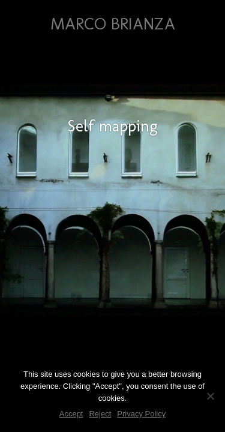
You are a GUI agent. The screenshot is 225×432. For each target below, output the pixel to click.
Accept (71, 413)
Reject (100, 413)
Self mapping (112, 126)
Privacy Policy (141, 413)
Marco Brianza (112, 24)
